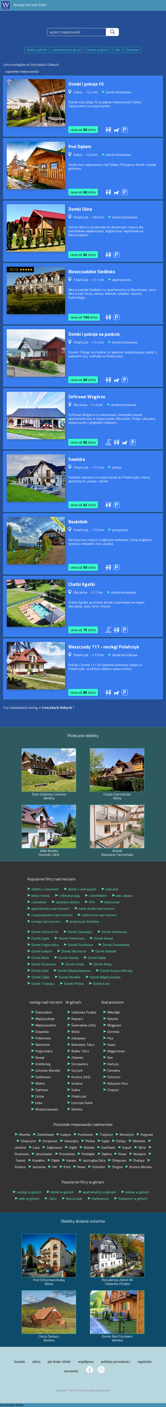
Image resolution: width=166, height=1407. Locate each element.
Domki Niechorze (71, 951)
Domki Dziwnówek (113, 944)
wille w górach (27, 1198)
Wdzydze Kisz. (115, 1083)
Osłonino (96, 1166)
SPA (90, 902)
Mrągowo (112, 1025)
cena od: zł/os (83, 129)
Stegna (115, 1166)
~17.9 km (97, 654)
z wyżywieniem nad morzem (49, 915)
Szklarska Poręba (81, 1012)
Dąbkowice (52, 1147)
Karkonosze (98, 1198)
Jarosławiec (42, 1153)
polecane (109, 889)
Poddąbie (86, 1153)
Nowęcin (137, 1153)
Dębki (53, 1160)
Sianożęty (69, 1140)
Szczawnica (77, 1064)
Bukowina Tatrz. (81, 1044)
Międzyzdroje (42, 1018)
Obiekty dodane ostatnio (83, 1221)
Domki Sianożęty (78, 931)
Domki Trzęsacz (41, 983)
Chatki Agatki (81, 584)
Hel (52, 1166)
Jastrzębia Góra (92, 1160)
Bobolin (87, 1147)
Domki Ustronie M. (42, 931)
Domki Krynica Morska (114, 970)
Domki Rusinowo (41, 964)
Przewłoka (65, 1153)
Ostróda (111, 1031)
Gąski (103, 1140)
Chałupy (137, 1160)
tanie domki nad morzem (95, 908)
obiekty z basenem (43, 889)
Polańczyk (76, 1096)
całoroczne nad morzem (97, 915)
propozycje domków (82, 921)
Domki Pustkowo (78, 944)
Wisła (73, 1031)
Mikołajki (111, 1012)
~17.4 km (97, 342)
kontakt (19, 1361)
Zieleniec (75, 1057)
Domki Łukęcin (39, 951)
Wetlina (74, 1109)
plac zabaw (122, 895)
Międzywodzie (43, 1025)
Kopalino (36, 1160)
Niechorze (40, 1044)
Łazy (34, 1147)
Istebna (74, 1083)
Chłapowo (117, 1160)
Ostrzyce (112, 1076)
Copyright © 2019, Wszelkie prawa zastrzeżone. (83, 1390)
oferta (36, 1361)
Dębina (104, 1153)
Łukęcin (63, 1134)
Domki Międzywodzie (103, 977)
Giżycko (110, 1018)
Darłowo (39, 1089)
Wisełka (22, 1134)
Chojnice (111, 1089)
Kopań (125, 1147)
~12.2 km (91, 92)
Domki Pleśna (72, 983)
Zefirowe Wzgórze (86, 396)
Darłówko (106, 1147)
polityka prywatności (115, 1361)
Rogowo (144, 1134)
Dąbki (71, 1147)
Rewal (37, 1057)
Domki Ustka (72, 964)
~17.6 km (97, 529)
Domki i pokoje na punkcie (94, 334)
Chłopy (119, 1140)
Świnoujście (41, 1012)
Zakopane (76, 1038)
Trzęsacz (104, 1134)
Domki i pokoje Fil (86, 83)
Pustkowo (83, 1134)
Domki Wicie (38, 957)
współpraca (86, 1361)
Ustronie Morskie (45, 1070)
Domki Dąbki (38, 977)
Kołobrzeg (41, 1064)
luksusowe (110, 902)
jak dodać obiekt (59, 1361)
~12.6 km (91, 154)
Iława (109, 1044)
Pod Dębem (79, 146)
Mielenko (137, 1140)
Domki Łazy (99, 983)
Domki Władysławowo (72, 970)
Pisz (108, 1038)
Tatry (51, 1198)
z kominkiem (96, 895)
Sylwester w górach (130, 1198)
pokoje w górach (98, 49)
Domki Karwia (66, 957)
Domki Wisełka (67, 977)
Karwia (69, 1160)
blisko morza (38, 895)
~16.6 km (97, 217)
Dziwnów (40, 1031)
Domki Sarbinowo (112, 931)
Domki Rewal (101, 938)
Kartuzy (111, 1064)
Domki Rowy (100, 964)
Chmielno (111, 1070)
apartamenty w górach (67, 49)
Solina (73, 1089)
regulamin (144, 1361)
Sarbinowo (41, 1076)
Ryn (108, 1057)
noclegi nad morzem (44, 921)
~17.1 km (97, 279)
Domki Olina (80, 208)
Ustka (37, 1096)
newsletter (71, 1371)
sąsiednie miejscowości (22, 71)
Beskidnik (78, 521)
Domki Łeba (37, 970)
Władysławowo (44, 1109)
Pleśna (88, 1140)
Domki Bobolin (103, 951)
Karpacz (75, 1018)
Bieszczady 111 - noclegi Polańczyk (103, 646)
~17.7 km (96, 592)
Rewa (79, 1166)
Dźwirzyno (26, 1140)
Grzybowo (47, 1140)
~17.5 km (97, 467)
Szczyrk (75, 1070)
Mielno (38, 1083)
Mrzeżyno (124, 1134)
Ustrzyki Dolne (80, 1102)
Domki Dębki (95, 957)
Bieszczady (72, 1198)
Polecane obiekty (83, 735)
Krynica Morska (138, 1166)
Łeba (36, 1102)
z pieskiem (36, 902)
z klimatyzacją (67, 895)
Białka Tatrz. (78, 1051)
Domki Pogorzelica (43, 944)
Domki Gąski (38, 938)
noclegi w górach (27, 1192)
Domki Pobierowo (69, 938)
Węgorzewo (114, 1051)
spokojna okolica (66, 902)
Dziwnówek (43, 1134)
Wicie (140, 1147)
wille (118, 49)
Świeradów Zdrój (81, 1025)
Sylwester (132, 49)
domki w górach (37, 49)
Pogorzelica (41, 1051)
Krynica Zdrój (78, 1076)
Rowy (120, 1153)
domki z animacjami (80, 889)
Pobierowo (41, 1038)
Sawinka (76, 459)
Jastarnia (36, 1166)
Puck (64, 1166)
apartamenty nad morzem (48, 908)
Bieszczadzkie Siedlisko (91, 271)
